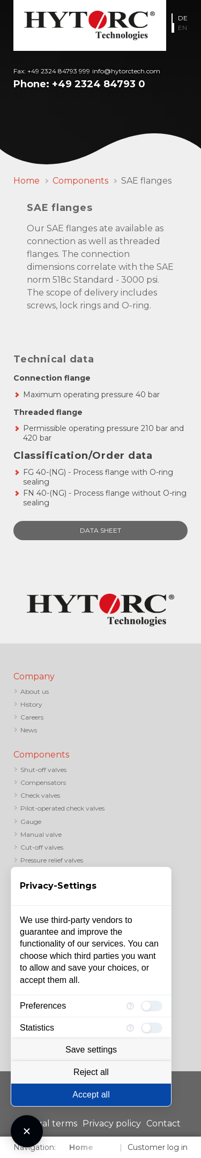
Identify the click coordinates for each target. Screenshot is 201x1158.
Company (34, 676)
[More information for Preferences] (130, 1006)
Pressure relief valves (51, 860)
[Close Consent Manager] (27, 1131)
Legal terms (51, 1123)
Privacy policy (112, 1123)
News (28, 730)
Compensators (43, 782)
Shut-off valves (43, 770)
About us (34, 691)
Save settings (91, 1049)
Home (26, 181)
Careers (31, 717)
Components (80, 181)
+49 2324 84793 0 (98, 84)
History (31, 704)
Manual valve (41, 834)
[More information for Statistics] (130, 1027)
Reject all (91, 1072)
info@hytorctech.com (126, 71)
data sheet (100, 530)
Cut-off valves (41, 847)
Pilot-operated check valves (62, 808)
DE (183, 18)
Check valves (40, 795)
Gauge (30, 822)
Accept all (90, 1094)
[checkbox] (151, 1006)
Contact (163, 1123)
